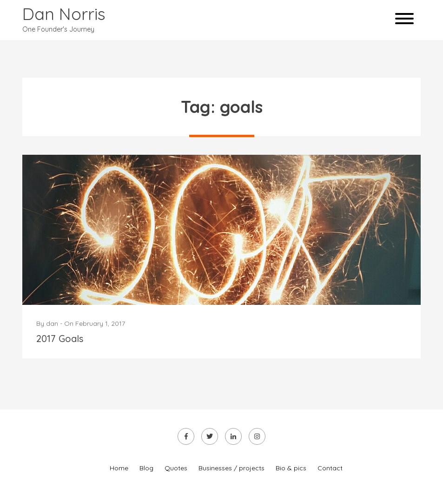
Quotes (176, 468)
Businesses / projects (231, 468)
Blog (146, 468)
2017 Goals (59, 338)
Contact (330, 468)
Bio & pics (291, 468)
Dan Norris (64, 13)
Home (119, 468)
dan (52, 323)
